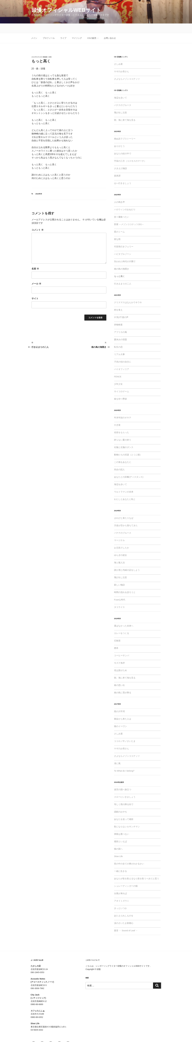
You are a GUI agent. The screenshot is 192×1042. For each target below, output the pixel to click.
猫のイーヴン (120, 717)
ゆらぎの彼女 (120, 545)
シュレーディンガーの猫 (126, 876)
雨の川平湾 (119, 702)
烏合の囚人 (119, 460)
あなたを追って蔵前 (123, 810)
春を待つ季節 (120, 389)
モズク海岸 (119, 653)
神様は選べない (121, 824)
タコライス (119, 597)
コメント (38, 220)
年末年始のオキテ (122, 408)
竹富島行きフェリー (123, 237)
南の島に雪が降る (122, 683)
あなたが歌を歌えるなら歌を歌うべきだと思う (136, 869)
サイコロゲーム (121, 382)
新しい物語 (119, 575)
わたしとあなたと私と (124, 490)
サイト (35, 289)
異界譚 (117, 166)
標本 (116, 638)
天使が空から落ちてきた (126, 516)
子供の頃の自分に (122, 352)
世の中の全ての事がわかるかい (129, 854)
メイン (34, 29)
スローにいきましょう (124, 787)
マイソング (77, 29)
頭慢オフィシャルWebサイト (66, 10)
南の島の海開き (121, 259)
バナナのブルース (122, 95)
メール (36, 274)
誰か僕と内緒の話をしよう (127, 560)
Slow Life (118, 847)
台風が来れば (120, 884)
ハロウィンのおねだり (124, 200)
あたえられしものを (123, 906)
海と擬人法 (119, 553)
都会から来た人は (122, 709)
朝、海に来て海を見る (124, 110)
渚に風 (117, 754)
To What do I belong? (124, 761)
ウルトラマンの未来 (123, 482)
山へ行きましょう (122, 174)
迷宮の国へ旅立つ (122, 780)
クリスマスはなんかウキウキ (128, 293)
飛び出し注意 (120, 103)
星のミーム (119, 222)
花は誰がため (120, 661)
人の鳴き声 (119, 192)
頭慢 (50, 47)
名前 (35, 259)
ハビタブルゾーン (122, 244)
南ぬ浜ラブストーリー (124, 129)
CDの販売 (93, 29)
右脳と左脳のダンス (123, 438)
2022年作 (38, 184)
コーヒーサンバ (121, 646)
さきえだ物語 (120, 159)
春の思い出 (119, 675)
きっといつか (120, 899)
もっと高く (119, 267)
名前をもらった (121, 423)
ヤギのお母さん (121, 62)
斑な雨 (117, 229)
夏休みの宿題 (120, 330)
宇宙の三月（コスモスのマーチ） (130, 151)
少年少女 (118, 374)
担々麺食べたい (121, 207)
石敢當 (117, 631)
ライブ (63, 29)
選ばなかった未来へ (123, 616)
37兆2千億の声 (121, 308)
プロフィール (49, 29)
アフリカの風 (120, 322)
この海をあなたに (122, 452)
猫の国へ (118, 839)
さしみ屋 (118, 54)
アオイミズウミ (121, 891)
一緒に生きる (120, 861)
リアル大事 (119, 345)
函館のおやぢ (120, 802)
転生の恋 (118, 337)
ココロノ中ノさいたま (124, 731)
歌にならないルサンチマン (127, 817)
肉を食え (118, 300)
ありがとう (119, 136)
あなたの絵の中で (122, 144)
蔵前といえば (120, 832)
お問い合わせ (110, 29)
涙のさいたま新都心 (123, 913)
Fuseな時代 (119, 590)
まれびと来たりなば (123, 508)
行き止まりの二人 (122, 274)
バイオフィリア (121, 360)
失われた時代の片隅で (124, 252)
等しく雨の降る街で (123, 795)
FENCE (117, 367)
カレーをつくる (121, 624)
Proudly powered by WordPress (100, 1035)
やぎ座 (117, 415)
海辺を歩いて (120, 88)
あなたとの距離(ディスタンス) (128, 467)
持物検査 (118, 315)
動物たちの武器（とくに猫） (128, 445)
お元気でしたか (121, 538)
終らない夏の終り (122, 430)
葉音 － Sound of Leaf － (126, 921)
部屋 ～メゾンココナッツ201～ (129, 215)
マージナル (119, 531)
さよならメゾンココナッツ (127, 69)
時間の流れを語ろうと (124, 583)
